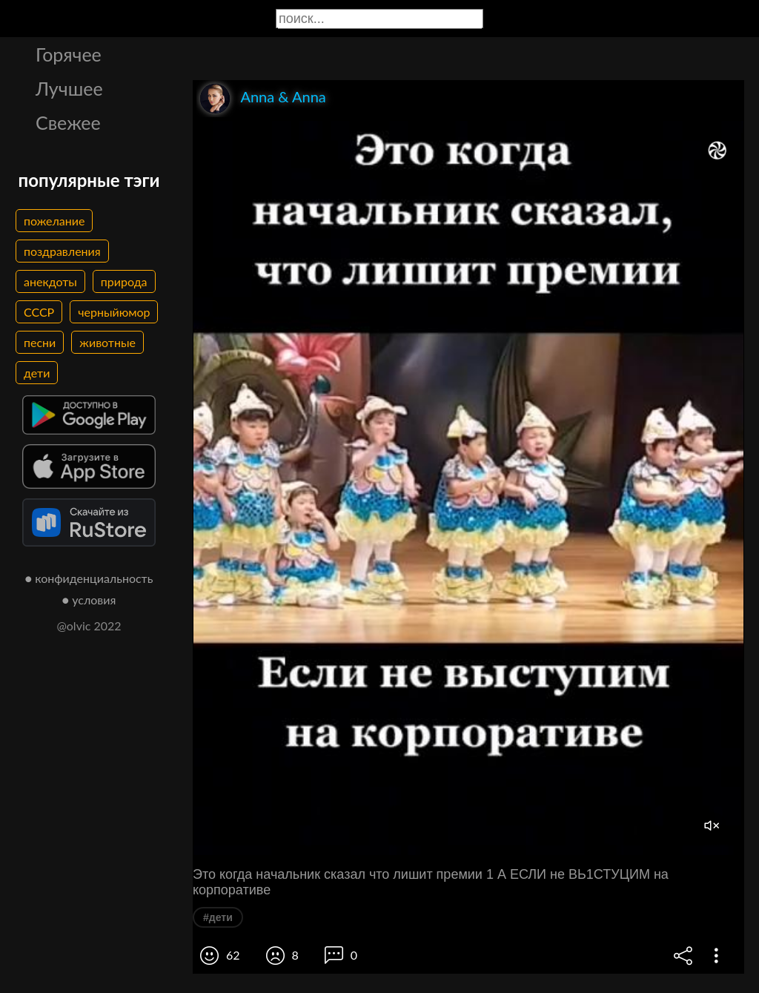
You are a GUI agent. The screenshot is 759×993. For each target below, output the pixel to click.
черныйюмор (114, 312)
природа (124, 281)
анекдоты (50, 281)
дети (37, 373)
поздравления (62, 251)
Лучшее (69, 88)
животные (107, 342)
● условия (89, 600)
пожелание (54, 221)
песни (40, 342)
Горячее (69, 54)
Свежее (68, 122)
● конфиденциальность (89, 578)
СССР (39, 312)
